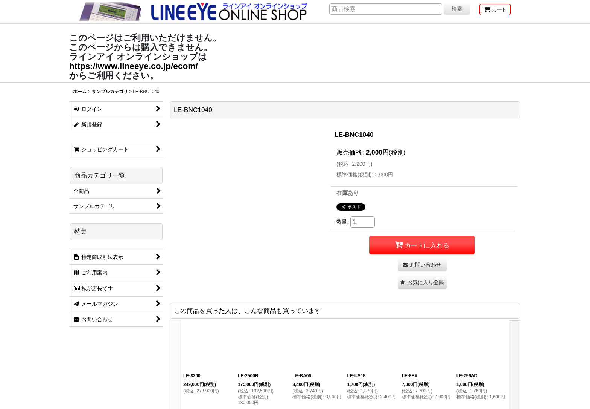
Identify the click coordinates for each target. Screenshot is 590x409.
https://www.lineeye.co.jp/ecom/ (133, 66)
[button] (422, 282)
